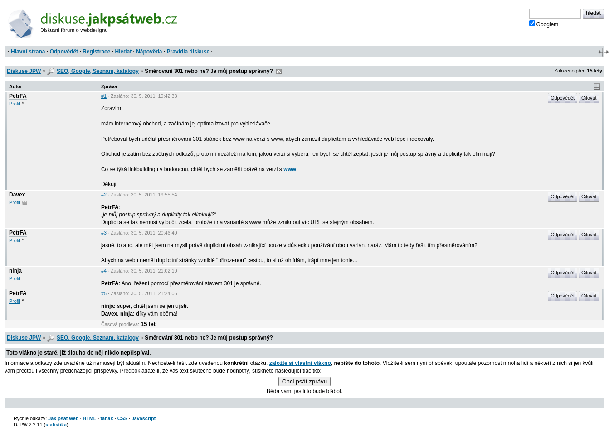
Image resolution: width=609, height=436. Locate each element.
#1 (104, 96)
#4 (104, 270)
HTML (89, 418)
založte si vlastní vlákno (300, 363)
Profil (14, 103)
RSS (279, 71)
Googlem (544, 24)
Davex (17, 195)
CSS (122, 418)
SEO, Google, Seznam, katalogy (98, 71)
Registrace (96, 51)
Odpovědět (63, 51)
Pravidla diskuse (188, 51)
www (289, 169)
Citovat (589, 98)
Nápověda (149, 51)
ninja (15, 271)
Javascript (144, 418)
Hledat (123, 51)
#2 (104, 194)
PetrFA (18, 96)
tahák (106, 418)
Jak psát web (63, 418)
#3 (104, 232)
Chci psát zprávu (304, 381)
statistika (56, 424)
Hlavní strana (28, 51)
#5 (104, 293)
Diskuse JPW (24, 71)
